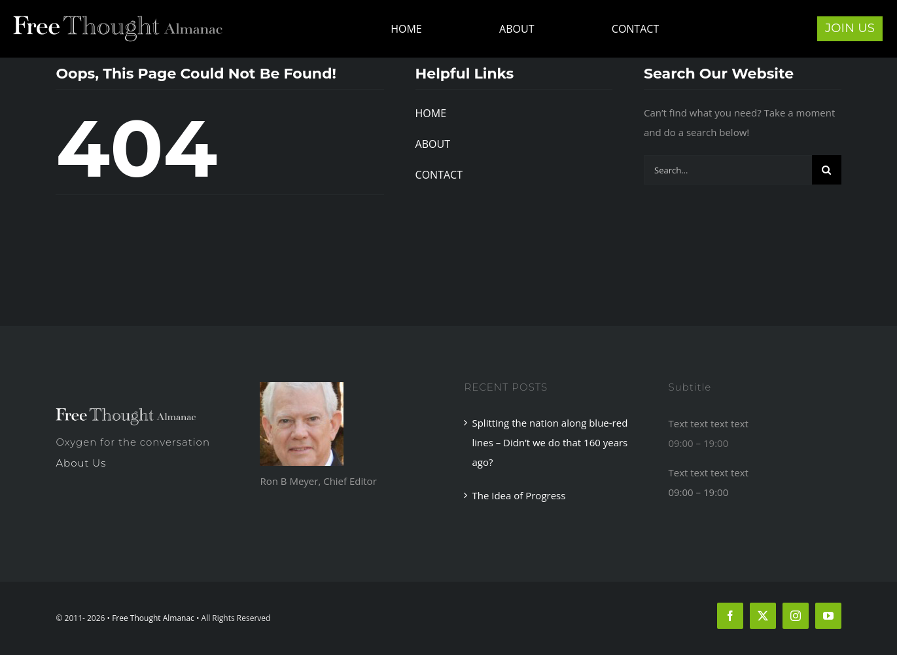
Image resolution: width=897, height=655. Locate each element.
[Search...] (728, 170)
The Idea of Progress (518, 495)
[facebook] (730, 616)
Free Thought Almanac (153, 618)
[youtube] (828, 616)
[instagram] (796, 616)
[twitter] (763, 616)
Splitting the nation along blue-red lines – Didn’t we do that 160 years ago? (549, 442)
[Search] (826, 170)
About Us (81, 463)
